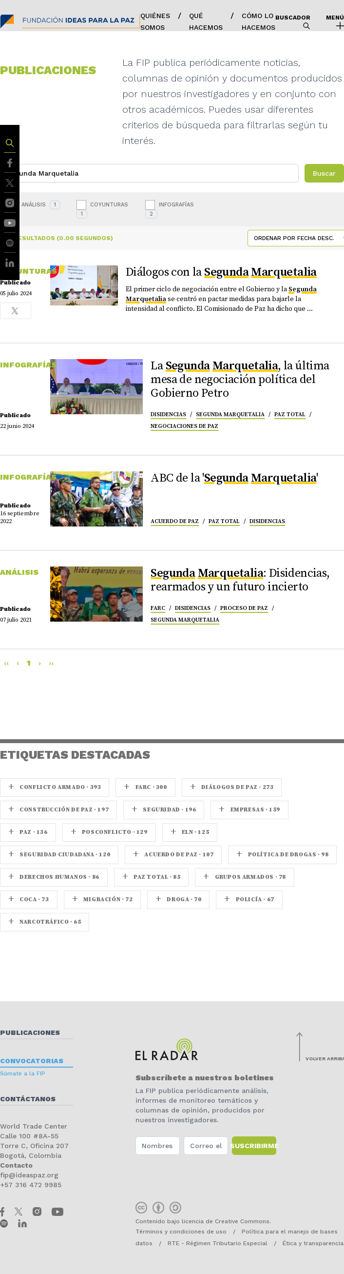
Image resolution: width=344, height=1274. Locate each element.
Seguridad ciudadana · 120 (59, 855)
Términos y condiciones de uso (181, 1231)
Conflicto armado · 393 (54, 787)
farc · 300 (145, 787)
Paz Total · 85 (151, 877)
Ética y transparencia (313, 1243)
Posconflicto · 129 (109, 832)
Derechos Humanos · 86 (53, 877)
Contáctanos (28, 1099)
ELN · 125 (190, 832)
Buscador (292, 22)
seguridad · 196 (164, 810)
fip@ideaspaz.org (29, 1175)
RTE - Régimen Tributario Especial (218, 1243)
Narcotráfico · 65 (44, 922)
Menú (335, 22)
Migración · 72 (102, 899)
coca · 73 (28, 899)
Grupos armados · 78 (244, 877)
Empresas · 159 (249, 810)
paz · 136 (28, 832)
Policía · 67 (249, 899)
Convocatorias (31, 1061)
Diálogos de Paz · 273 (232, 787)
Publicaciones (30, 1032)
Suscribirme (254, 1146)
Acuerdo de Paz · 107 (173, 855)
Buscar (324, 173)
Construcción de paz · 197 (58, 810)
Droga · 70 (178, 899)
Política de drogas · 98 (282, 855)
